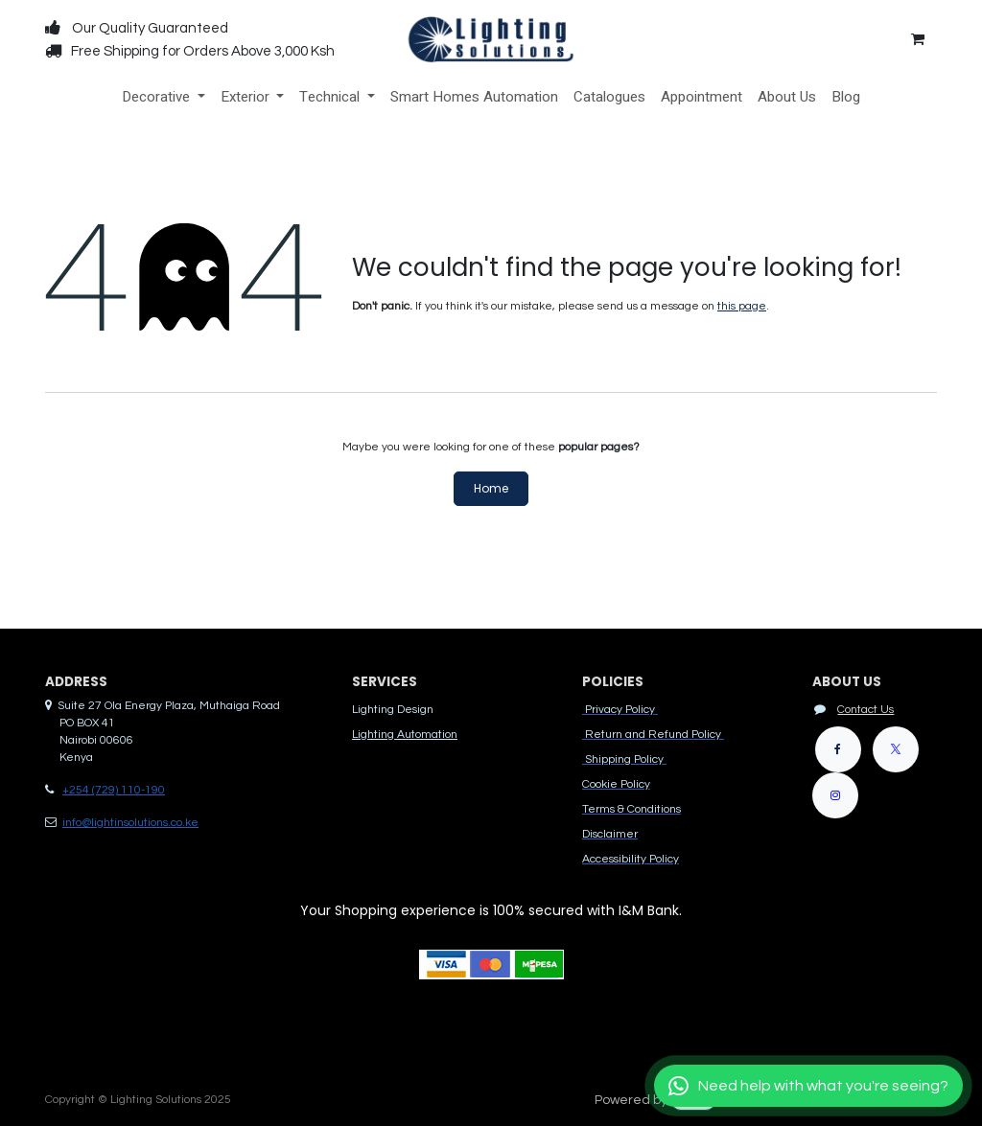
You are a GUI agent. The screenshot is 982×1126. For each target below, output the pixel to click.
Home (491, 488)
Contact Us (865, 709)
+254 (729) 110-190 (113, 790)
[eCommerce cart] (918, 39)
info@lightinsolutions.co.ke (130, 822)
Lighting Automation (404, 734)
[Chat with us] (808, 1086)
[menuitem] (163, 97)
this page (741, 306)
